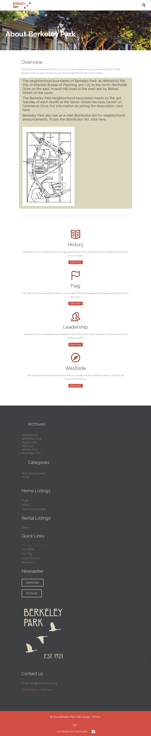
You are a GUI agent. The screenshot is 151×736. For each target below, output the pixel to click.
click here (98, 119)
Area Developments (33, 473)
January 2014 (29, 449)
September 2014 (31, 438)
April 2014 (28, 445)
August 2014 (29, 442)
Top (74, 725)
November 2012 (31, 453)
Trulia (25, 500)
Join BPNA (28, 549)
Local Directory (31, 558)
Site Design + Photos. (89, 716)
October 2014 (30, 435)
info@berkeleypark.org (43, 683)
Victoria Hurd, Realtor (34, 509)
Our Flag (27, 553)
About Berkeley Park (33, 545)
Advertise (27, 562)
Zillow (25, 504)
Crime (25, 476)
